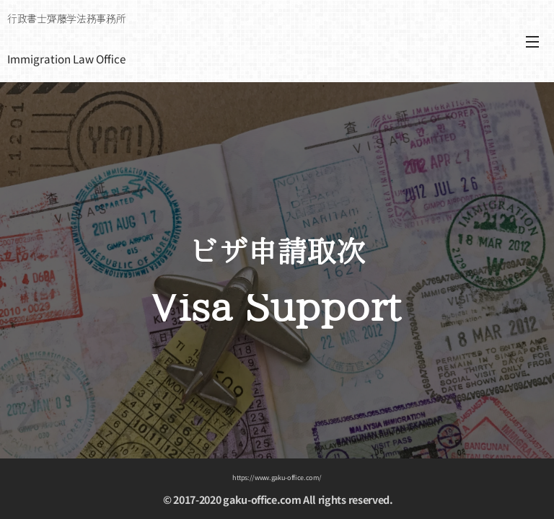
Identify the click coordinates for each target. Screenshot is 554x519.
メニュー (532, 42)
